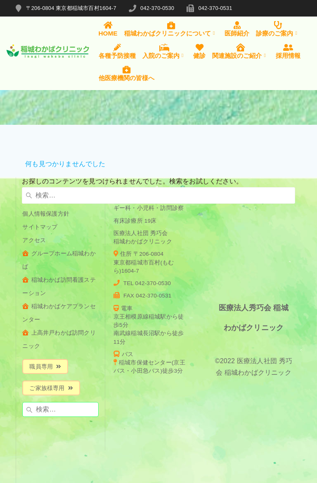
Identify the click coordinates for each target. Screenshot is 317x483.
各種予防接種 (117, 51)
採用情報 (288, 51)
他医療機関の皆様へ (126, 73)
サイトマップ (39, 227)
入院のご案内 (164, 51)
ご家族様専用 (51, 388)
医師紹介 (237, 29)
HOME (108, 29)
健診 (199, 51)
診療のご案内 (278, 29)
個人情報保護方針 (45, 214)
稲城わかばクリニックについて (171, 29)
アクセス (34, 240)
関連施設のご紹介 (240, 51)
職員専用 (45, 367)
